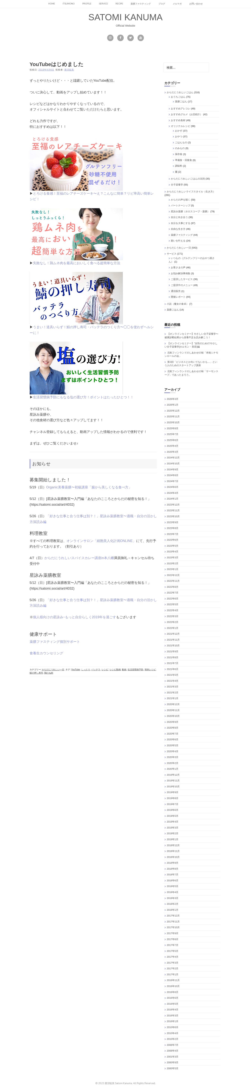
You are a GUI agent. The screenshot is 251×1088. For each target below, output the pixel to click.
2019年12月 (173, 774)
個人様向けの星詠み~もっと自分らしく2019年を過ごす (74, 617)
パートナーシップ (180, 205)
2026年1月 (172, 404)
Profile (86, 3)
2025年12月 (173, 410)
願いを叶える (178, 240)
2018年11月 (173, 851)
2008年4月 (172, 1050)
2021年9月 (172, 651)
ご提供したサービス (182, 279)
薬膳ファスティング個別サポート (55, 642)
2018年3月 (172, 898)
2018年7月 (172, 874)
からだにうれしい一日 (53, 669)
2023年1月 (172, 569)
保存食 (178, 154)
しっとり (85, 669)
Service (103, 3)
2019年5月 (172, 816)
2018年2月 (172, 904)
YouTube (75, 669)
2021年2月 (172, 692)
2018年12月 (173, 845)
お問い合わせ (196, 3)
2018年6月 (172, 880)
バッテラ (95, 669)
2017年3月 (172, 962)
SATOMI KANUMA (125, 17)
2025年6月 (172, 440)
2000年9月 (172, 1062)
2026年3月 (172, 399)
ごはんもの (181, 142)
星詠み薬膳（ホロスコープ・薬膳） (190, 211)
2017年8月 (172, 939)
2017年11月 (173, 921)
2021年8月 (172, 657)
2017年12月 (173, 915)
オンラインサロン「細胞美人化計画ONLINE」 (101, 541)
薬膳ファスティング (141, 3)
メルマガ (177, 3)
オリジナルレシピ (180, 126)
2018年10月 (173, 857)
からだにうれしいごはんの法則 (188, 178)
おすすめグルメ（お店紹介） (186, 114)
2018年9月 (172, 862)
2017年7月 (172, 945)
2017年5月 (172, 951)
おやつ (178, 136)
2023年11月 (173, 510)
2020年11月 (173, 710)
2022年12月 (173, 575)
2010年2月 (172, 1039)
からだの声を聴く (180, 199)
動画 (124, 669)
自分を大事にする (180, 223)
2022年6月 (172, 598)
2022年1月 (172, 628)
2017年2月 (172, 968)
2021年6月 (172, 669)
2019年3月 (172, 827)
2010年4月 (172, 1033)
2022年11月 (173, 581)
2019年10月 (173, 786)
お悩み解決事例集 (180, 273)
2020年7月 (172, 733)
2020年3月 (172, 757)
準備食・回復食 (183, 160)
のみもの (180, 148)
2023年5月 (172, 545)
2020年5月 (172, 745)
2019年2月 (172, 833)
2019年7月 (172, 804)
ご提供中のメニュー (182, 285)
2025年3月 (172, 451)
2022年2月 (172, 622)
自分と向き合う (179, 217)
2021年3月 (172, 686)
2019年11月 (173, 780)
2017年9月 (172, 933)
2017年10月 (173, 927)
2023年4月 (172, 551)
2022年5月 (172, 604)
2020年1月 (172, 768)
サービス (171, 253)
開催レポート (178, 296)
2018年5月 (172, 886)
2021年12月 (173, 633)
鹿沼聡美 (69, 69)
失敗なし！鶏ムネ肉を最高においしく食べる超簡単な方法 (76, 263)
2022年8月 (172, 586)
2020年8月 (172, 727)
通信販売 (176, 291)
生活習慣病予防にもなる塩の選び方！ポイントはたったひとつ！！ (83, 397)
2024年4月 (172, 493)
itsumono (69, 3)
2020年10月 (173, 716)
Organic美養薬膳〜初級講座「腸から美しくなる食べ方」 (89, 487)
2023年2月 (172, 563)
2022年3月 (172, 616)
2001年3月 (172, 1056)
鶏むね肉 (48, 673)
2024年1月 (172, 498)
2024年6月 (172, 487)
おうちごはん (178, 96)
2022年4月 (172, 610)
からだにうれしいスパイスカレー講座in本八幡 (79, 558)
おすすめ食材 (178, 120)
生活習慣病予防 (135, 669)
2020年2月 (172, 763)
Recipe (119, 3)
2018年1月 (172, 909)
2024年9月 (172, 469)
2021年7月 (172, 663)
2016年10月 (173, 986)
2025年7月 (172, 434)
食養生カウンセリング (46, 653)
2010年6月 (172, 1027)
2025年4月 (172, 445)
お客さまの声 (178, 267)
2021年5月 (172, 674)
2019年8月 (172, 798)
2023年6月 (172, 539)
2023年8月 (172, 528)
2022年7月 (172, 592)
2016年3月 (172, 1015)
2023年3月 (172, 557)
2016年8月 (172, 992)
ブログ (161, 3)
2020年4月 (172, 751)
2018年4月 (172, 892)
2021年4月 (172, 680)
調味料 (178, 165)
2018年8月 (172, 868)
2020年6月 (172, 739)
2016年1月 (172, 1021)
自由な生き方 (178, 229)
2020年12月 (173, 704)
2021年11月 (173, 639)
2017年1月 (172, 974)
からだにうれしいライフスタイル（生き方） (191, 191)
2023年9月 (172, 522)
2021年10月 (173, 645)
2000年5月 (172, 1068)
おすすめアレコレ (180, 108)
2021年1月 (172, 698)
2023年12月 (173, 504)
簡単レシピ (150, 669)
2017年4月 (172, 956)
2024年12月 (173, 457)
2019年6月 (172, 810)
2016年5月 (172, 1003)
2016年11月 (173, 980)
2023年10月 (173, 516)
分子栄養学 (177, 184)
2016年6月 (172, 997)
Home (51, 3)
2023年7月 (172, 534)
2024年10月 (173, 463)
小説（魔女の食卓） (178, 304)
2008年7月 (172, 1045)
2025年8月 (172, 428)
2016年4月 (172, 1009)
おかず (178, 130)
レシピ (105, 669)
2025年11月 (173, 416)
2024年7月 (172, 481)
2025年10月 (173, 422)
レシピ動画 (115, 669)
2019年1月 (172, 839)
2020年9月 (172, 722)
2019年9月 (172, 792)
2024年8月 (172, 475)
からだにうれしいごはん (180, 92)
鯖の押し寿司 (36, 673)
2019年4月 (172, 821)
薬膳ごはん (181, 101)
